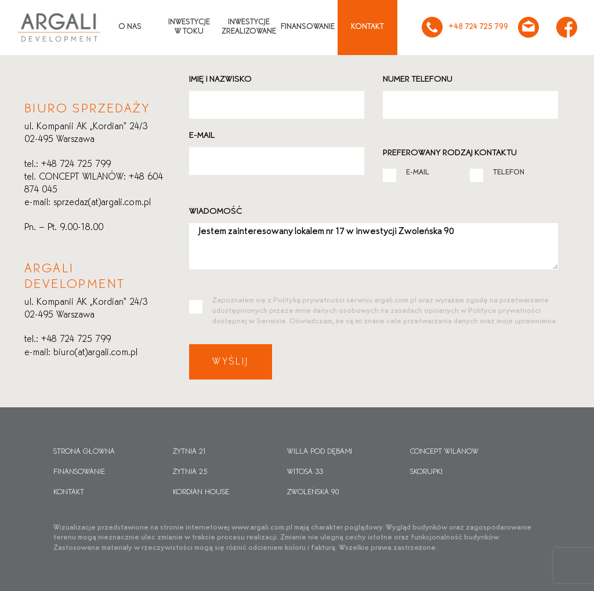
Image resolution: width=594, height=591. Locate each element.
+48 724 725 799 (464, 27)
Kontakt (367, 27)
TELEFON (497, 172)
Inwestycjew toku (189, 27)
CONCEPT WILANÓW (444, 451)
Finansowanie (308, 27)
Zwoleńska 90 (313, 492)
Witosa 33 (305, 472)
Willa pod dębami (319, 451)
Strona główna (84, 451)
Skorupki (426, 472)
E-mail (202, 136)
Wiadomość (215, 211)
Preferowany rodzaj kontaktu (450, 153)
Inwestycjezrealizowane (249, 27)
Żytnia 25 (190, 472)
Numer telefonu (417, 79)
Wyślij (230, 361)
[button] (23, 568)
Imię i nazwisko (220, 79)
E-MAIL (406, 172)
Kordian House (201, 492)
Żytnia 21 (190, 451)
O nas (130, 27)
